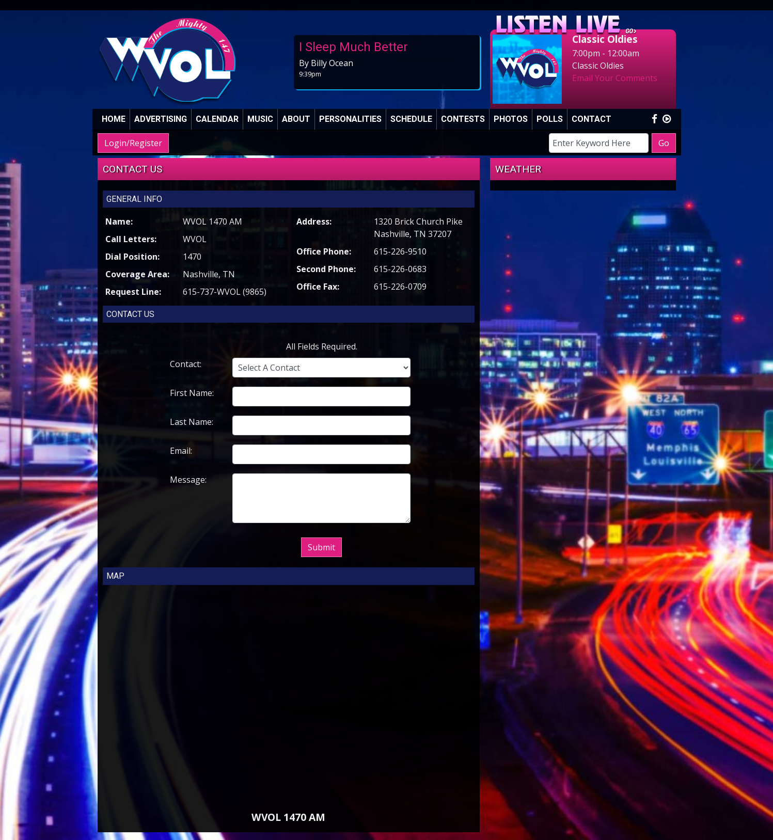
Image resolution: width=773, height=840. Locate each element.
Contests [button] (463, 119)
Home (113, 119)
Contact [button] (591, 119)
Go (663, 143)
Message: (188, 479)
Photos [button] (511, 119)
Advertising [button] (160, 119)
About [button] (296, 119)
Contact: (185, 364)
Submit (321, 547)
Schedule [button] (411, 119)
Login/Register (133, 143)
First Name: (192, 393)
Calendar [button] (217, 119)
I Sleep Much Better (353, 47)
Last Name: (191, 421)
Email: (181, 450)
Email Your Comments (614, 78)
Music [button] (260, 119)
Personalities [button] (350, 119)
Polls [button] (550, 119)
